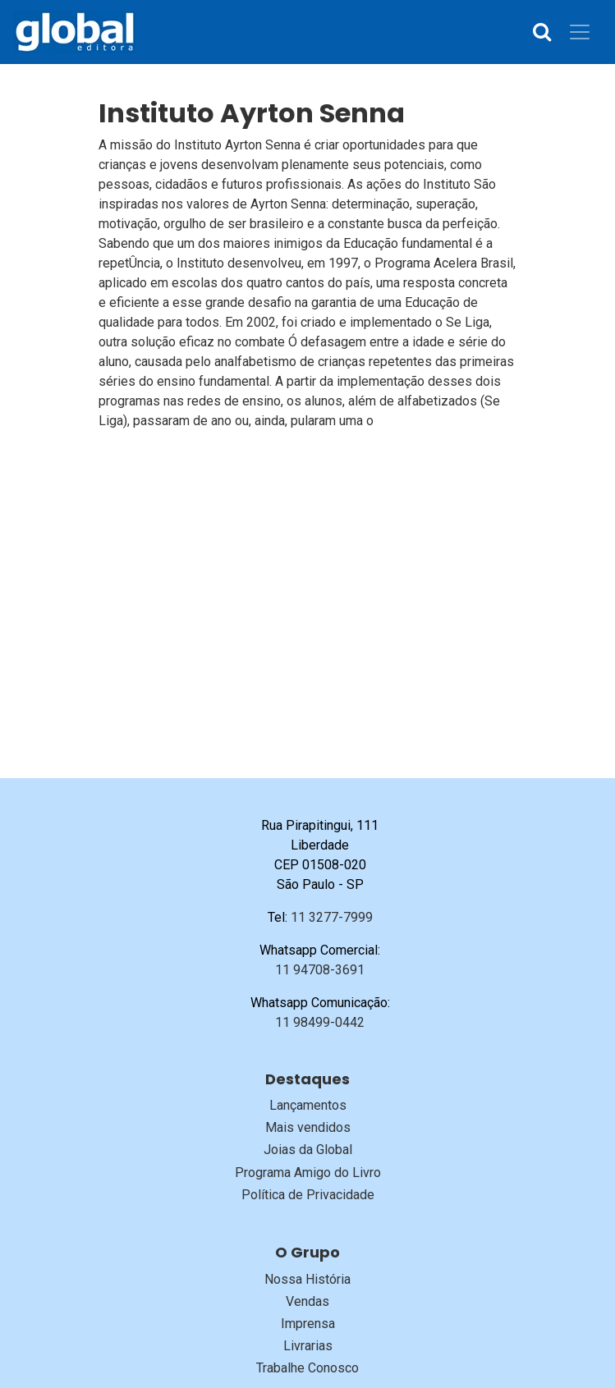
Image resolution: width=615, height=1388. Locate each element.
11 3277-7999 (332, 917)
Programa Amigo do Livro (308, 1172)
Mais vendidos (308, 1127)
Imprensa (308, 1323)
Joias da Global (308, 1149)
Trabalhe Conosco (307, 1368)
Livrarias (308, 1346)
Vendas (307, 1301)
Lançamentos (308, 1105)
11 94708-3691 (320, 970)
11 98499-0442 (320, 1022)
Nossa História (307, 1279)
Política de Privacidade (307, 1194)
